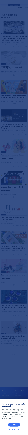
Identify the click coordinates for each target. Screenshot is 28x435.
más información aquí (14, 429)
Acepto (14, 424)
